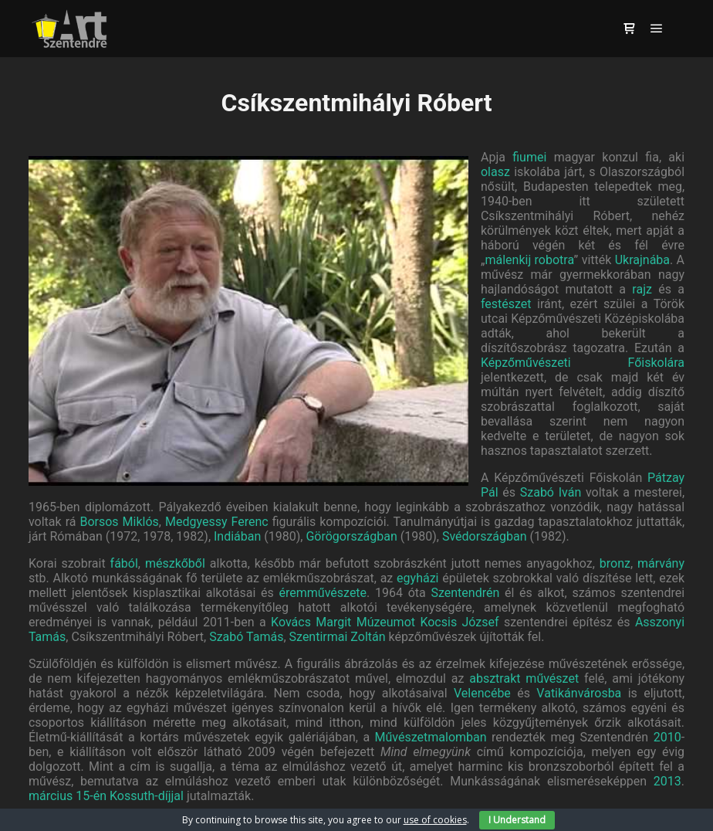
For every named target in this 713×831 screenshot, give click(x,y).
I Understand (517, 819)
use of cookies (435, 819)
